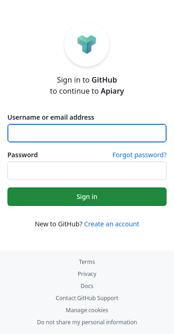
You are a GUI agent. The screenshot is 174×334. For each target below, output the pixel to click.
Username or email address (50, 117)
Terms (87, 262)
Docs (87, 286)
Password (22, 154)
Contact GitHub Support (87, 298)
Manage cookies (87, 310)
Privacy (86, 274)
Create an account (111, 223)
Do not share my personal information (87, 322)
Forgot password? (139, 154)
